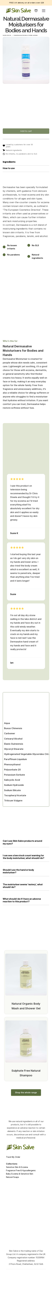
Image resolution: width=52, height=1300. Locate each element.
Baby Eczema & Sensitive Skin (19, 1174)
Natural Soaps (12, 1177)
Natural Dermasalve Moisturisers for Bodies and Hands (26, 35)
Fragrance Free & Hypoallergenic (21, 1170)
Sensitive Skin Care (7, 35)
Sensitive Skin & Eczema (17, 1167)
